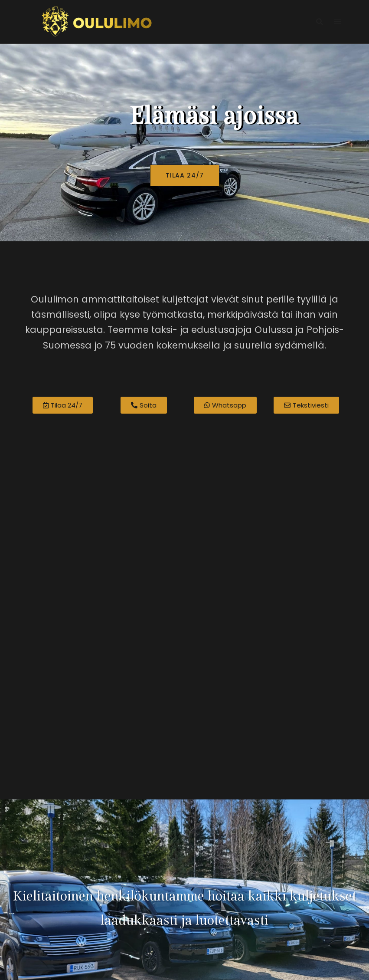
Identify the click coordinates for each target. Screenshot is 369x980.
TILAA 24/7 (185, 175)
